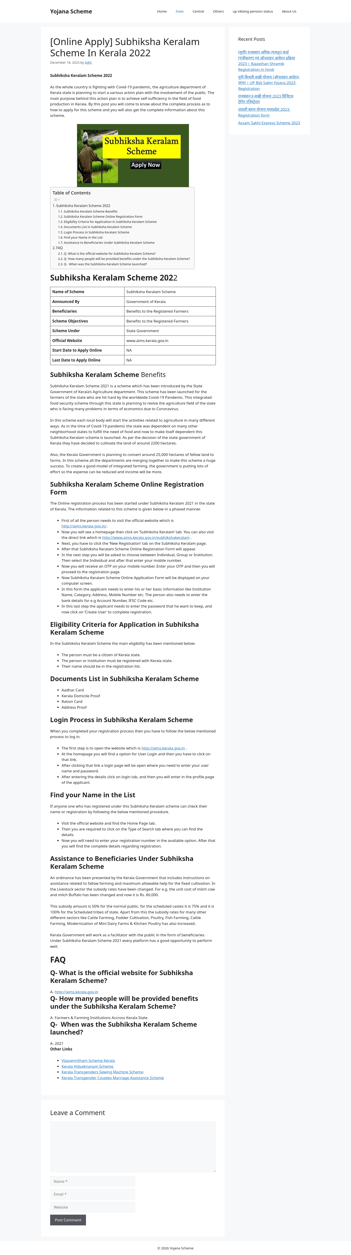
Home (162, 11)
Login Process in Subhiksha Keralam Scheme (96, 232)
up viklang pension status (253, 11)
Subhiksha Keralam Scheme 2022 (83, 205)
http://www (112, 537)
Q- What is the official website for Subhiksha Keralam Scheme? (110, 253)
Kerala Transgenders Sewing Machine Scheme (102, 1071)
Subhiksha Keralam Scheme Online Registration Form (103, 216)
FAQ (59, 248)
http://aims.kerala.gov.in (163, 748)
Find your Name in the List (83, 237)
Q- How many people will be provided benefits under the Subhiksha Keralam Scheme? (127, 259)
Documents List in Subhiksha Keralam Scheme (98, 227)
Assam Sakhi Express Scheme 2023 (269, 122)
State (180, 11)
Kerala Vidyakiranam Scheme (88, 1066)
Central (198, 11)
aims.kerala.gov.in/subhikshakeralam (156, 537)
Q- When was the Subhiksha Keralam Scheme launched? (105, 264)
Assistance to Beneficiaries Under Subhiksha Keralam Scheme (109, 242)
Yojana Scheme (71, 11)
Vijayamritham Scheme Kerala (88, 1060)
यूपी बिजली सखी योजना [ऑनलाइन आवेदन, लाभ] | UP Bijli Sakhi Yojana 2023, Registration (269, 82)
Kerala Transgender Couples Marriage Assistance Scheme (113, 1077)
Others (218, 11)
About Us (289, 11)
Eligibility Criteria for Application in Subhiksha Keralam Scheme (110, 222)
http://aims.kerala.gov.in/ (84, 526)
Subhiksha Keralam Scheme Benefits (91, 211)
